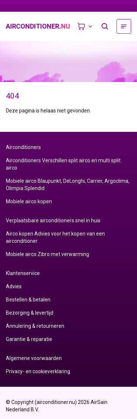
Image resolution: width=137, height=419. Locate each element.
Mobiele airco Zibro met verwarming (47, 254)
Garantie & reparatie (29, 339)
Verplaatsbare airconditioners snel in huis (53, 220)
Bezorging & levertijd (29, 313)
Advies (14, 286)
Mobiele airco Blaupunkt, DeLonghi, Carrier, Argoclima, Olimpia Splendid (67, 184)
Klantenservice (23, 273)
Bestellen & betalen (28, 300)
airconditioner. (38, 26)
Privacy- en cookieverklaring (38, 371)
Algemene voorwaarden (34, 358)
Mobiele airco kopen (29, 201)
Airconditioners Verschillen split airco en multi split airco (63, 164)
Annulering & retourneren (35, 326)
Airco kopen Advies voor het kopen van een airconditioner (55, 237)
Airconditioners (23, 147)
